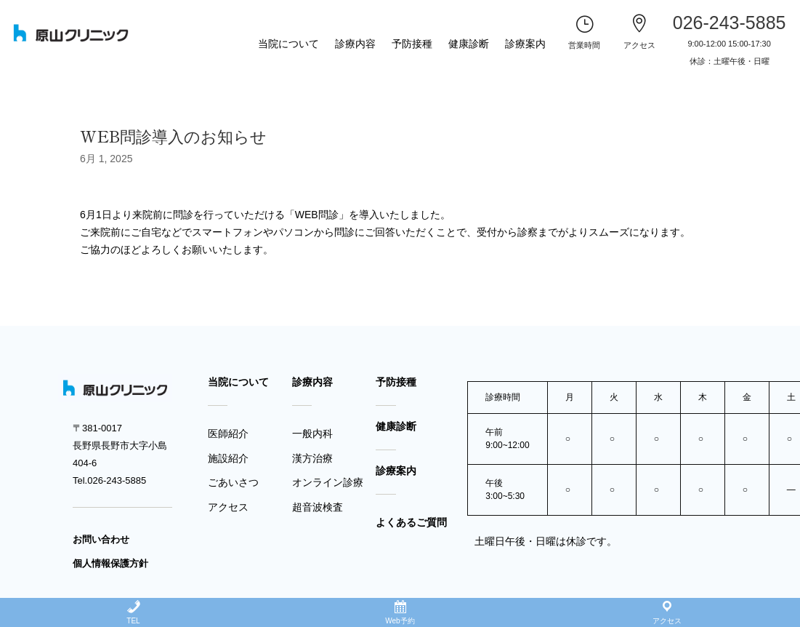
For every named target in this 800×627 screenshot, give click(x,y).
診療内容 (355, 44)
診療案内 (525, 44)
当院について (288, 44)
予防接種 (412, 44)
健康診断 (468, 44)
